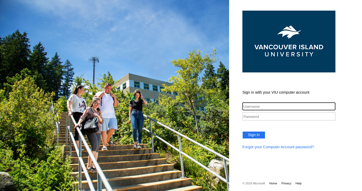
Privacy (286, 183)
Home (273, 183)
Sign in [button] (254, 135)
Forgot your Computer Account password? (278, 147)
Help (299, 183)
